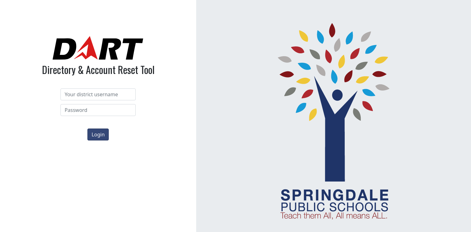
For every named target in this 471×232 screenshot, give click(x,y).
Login (98, 134)
